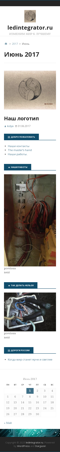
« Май (8, 422)
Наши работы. (17, 154)
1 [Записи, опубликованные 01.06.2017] (30, 390)
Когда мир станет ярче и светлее (30, 359)
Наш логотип (21, 118)
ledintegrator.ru (30, 27)
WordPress (23, 446)
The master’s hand (20, 150)
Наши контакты (18, 146)
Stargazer (40, 446)
